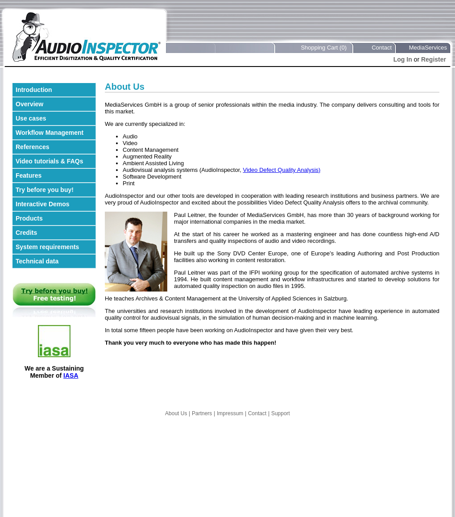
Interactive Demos (43, 204)
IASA (70, 375)
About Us (176, 413)
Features (28, 175)
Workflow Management (49, 132)
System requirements (47, 246)
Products (29, 218)
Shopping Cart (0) (324, 47)
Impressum (230, 413)
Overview (29, 104)
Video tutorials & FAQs (49, 161)
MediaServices (428, 47)
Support (280, 413)
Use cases (31, 118)
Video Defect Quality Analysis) (282, 170)
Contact (382, 47)
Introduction (34, 89)
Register (433, 59)
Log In (402, 59)
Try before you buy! (45, 189)
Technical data (37, 261)
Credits (26, 232)
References (33, 146)
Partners (202, 413)
